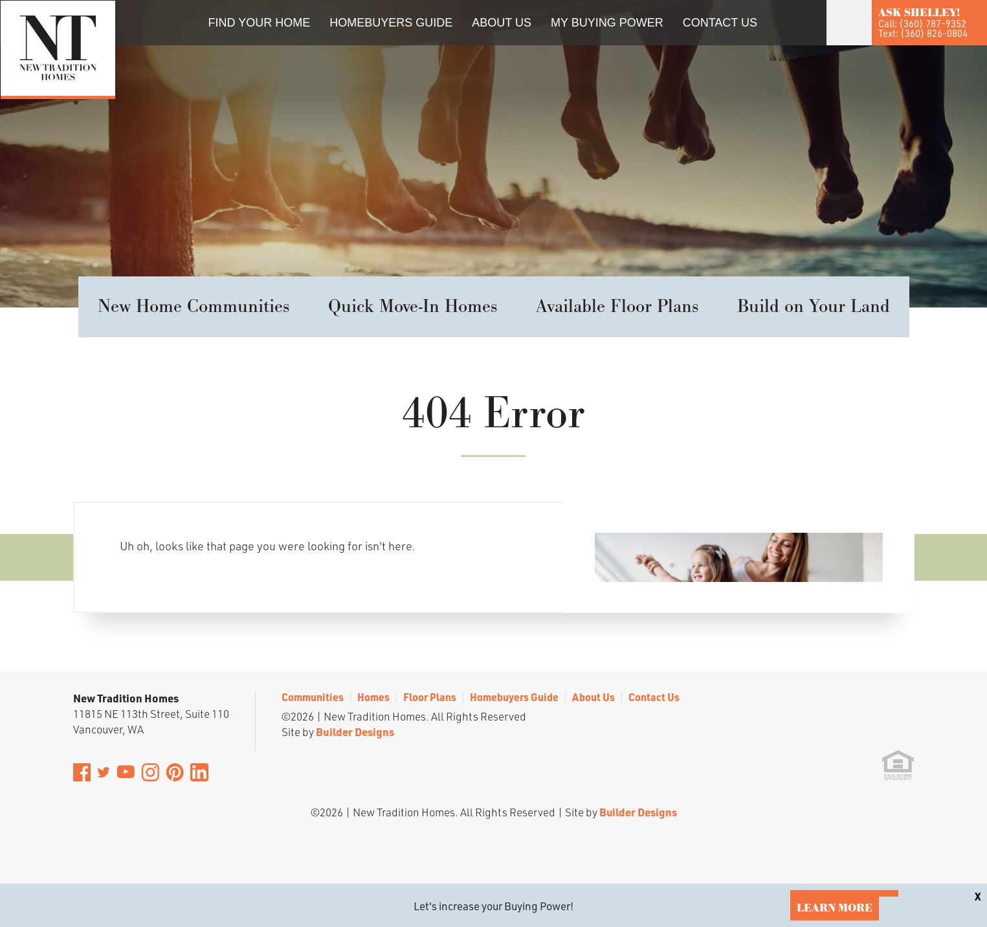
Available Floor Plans (617, 307)
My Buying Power (607, 22)
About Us (501, 22)
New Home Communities (193, 307)
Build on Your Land (813, 307)
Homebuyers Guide (390, 22)
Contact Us (720, 22)
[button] (779, 40)
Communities (313, 697)
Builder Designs (355, 731)
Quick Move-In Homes (412, 307)
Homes (373, 697)
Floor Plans (429, 697)
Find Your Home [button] (259, 22)
